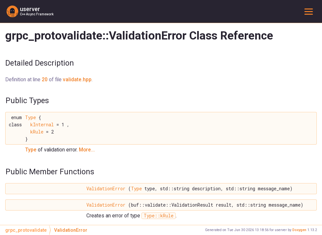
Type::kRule (158, 215)
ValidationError (105, 188)
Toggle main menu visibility (309, 11)
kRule (36, 132)
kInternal (42, 124)
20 (45, 79)
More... (87, 149)
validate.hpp (77, 79)
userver (30, 9)
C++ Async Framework (36, 14)
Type (30, 117)
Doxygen (299, 230)
